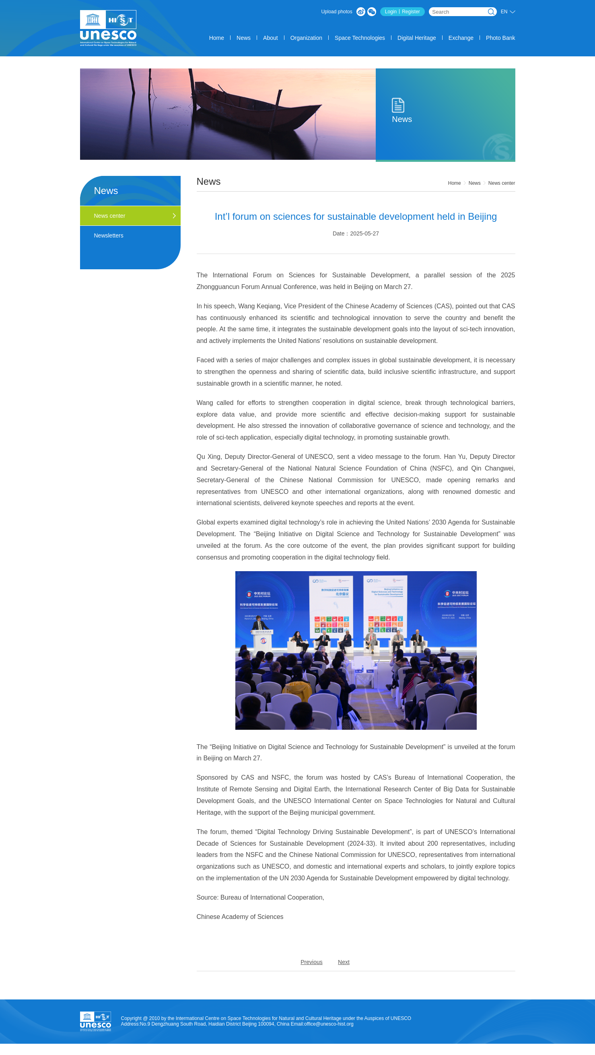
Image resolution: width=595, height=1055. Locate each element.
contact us (470, 1052)
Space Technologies (360, 38)
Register (411, 11)
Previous (311, 962)
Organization (306, 38)
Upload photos (336, 11)
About (270, 38)
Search (491, 11)
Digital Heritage (416, 38)
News (244, 38)
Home (216, 38)
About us (351, 1052)
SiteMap (497, 1052)
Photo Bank (500, 38)
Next (344, 962)
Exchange (461, 38)
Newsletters (109, 235)
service (377, 1052)
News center (501, 183)
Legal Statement (432, 1052)
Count (399, 1052)
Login (391, 11)
